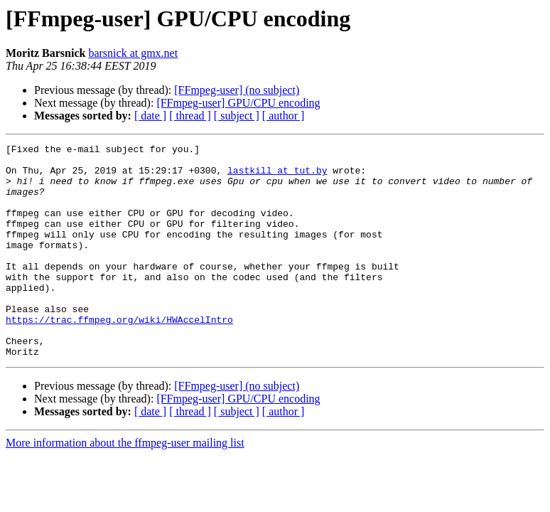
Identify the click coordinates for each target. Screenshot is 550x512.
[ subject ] (236, 116)
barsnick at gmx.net (133, 53)
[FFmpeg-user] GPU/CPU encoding (238, 103)
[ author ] (283, 116)
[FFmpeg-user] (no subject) (236, 90)
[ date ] (150, 116)
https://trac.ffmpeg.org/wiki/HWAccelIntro (119, 355)
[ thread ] (190, 116)
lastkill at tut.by (277, 176)
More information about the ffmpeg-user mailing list (125, 485)
